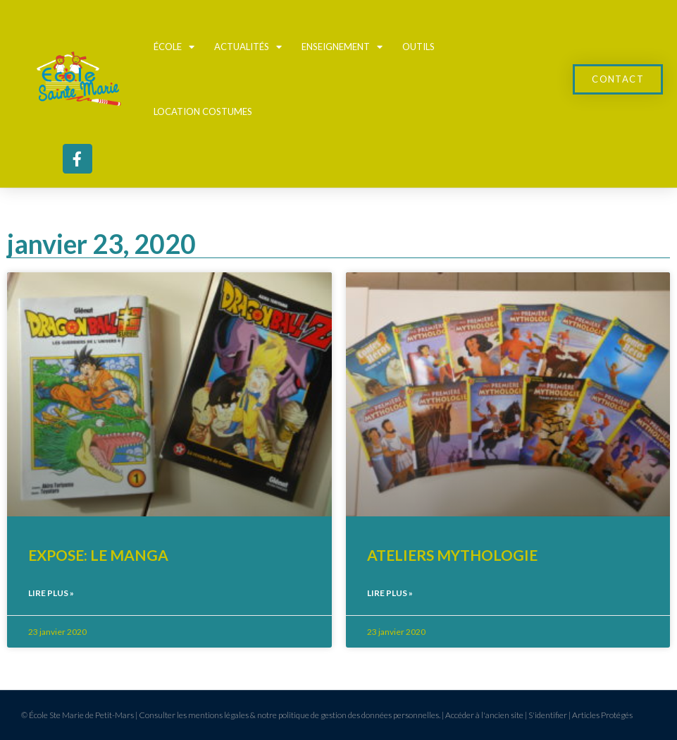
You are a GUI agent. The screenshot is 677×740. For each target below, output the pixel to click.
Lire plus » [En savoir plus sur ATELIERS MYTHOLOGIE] (390, 593)
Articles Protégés (602, 715)
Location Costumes (203, 111)
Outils (418, 46)
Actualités (248, 47)
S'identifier (547, 715)
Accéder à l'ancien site (484, 715)
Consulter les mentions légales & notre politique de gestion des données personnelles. (289, 715)
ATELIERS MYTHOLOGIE (452, 555)
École (174, 47)
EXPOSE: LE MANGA (98, 555)
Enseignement (342, 47)
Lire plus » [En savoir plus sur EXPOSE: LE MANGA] (51, 593)
